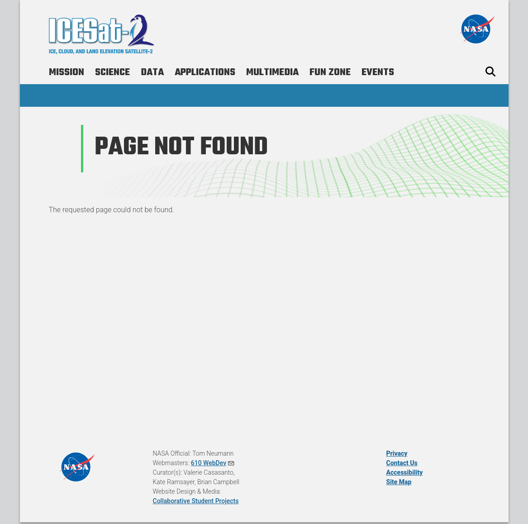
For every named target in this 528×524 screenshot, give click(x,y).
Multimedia (272, 72)
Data (152, 72)
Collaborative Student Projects (196, 501)
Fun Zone (330, 72)
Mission (66, 72)
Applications (205, 72)
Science (112, 72)
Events (378, 72)
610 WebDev (213, 463)
